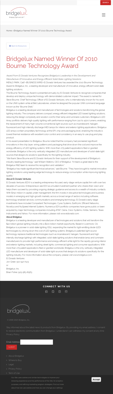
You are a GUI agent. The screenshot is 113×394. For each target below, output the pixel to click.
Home (9, 30)
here (13, 391)
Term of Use (14, 373)
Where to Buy (15, 360)
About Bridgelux (16, 356)
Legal (11, 364)
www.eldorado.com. (69, 213)
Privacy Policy (12, 334)
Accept (96, 379)
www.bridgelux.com (82, 255)
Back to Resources (19, 46)
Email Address (13, 342)
